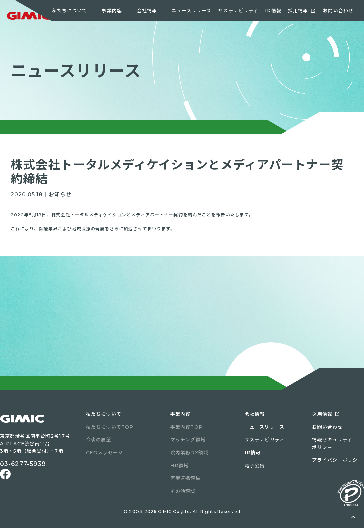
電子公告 (255, 466)
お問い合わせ (338, 11)
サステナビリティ (238, 11)
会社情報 (255, 414)
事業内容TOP (186, 427)
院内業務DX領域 (189, 453)
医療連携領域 (185, 478)
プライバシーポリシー (337, 460)
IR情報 (273, 11)
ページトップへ (353, 517)
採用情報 (298, 11)
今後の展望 (98, 440)
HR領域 (179, 466)
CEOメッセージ (104, 453)
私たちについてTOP (109, 427)
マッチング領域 (188, 440)
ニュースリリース (191, 11)
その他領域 (183, 491)
